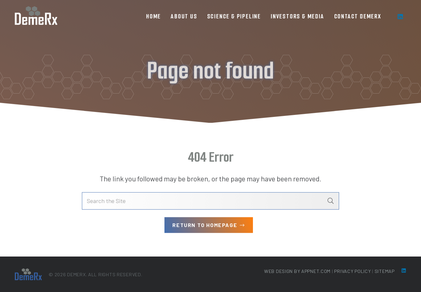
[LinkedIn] (400, 16)
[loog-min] (36, 16)
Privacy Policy (352, 271)
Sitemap (385, 271)
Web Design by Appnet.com (297, 271)
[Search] (330, 201)
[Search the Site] (210, 201)
